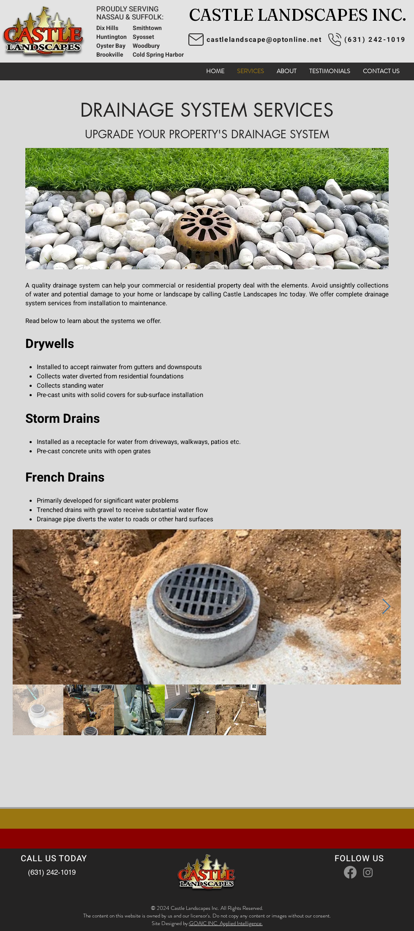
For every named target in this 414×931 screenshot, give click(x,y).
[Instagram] (368, 872)
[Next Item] (386, 607)
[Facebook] (350, 872)
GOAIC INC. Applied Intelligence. (226, 923)
